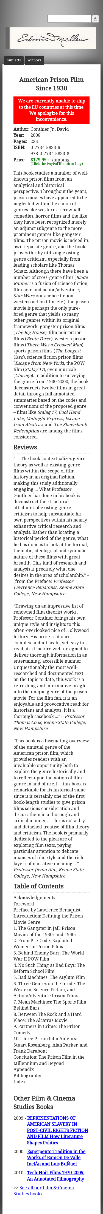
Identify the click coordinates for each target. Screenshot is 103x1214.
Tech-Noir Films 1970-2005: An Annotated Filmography (55, 1176)
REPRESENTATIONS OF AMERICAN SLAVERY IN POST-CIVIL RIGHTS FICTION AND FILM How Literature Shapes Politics (57, 1130)
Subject (14, 60)
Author (34, 60)
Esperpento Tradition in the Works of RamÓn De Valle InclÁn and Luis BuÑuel (56, 1158)
